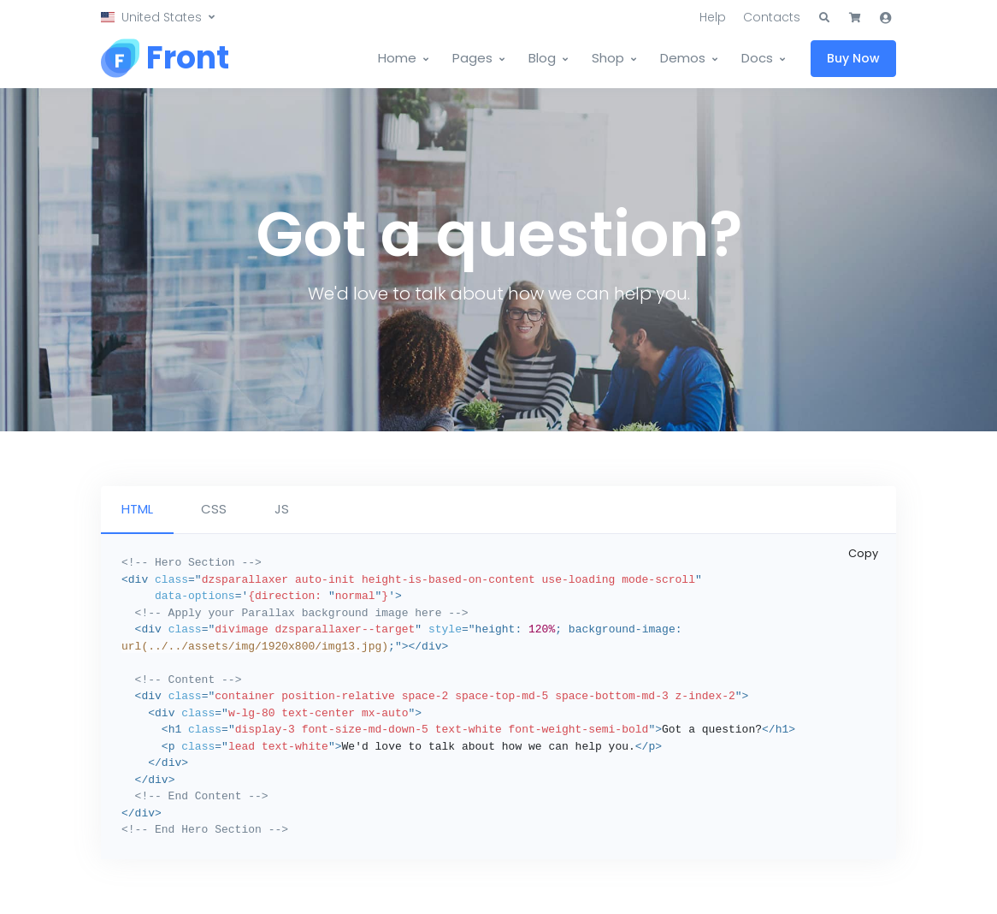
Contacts (771, 17)
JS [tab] (281, 509)
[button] (158, 18)
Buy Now (853, 58)
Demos (682, 58)
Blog (542, 58)
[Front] (165, 58)
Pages (472, 58)
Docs (757, 58)
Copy (863, 553)
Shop (608, 58)
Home (397, 58)
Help (712, 17)
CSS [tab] (214, 509)
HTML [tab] (137, 509)
